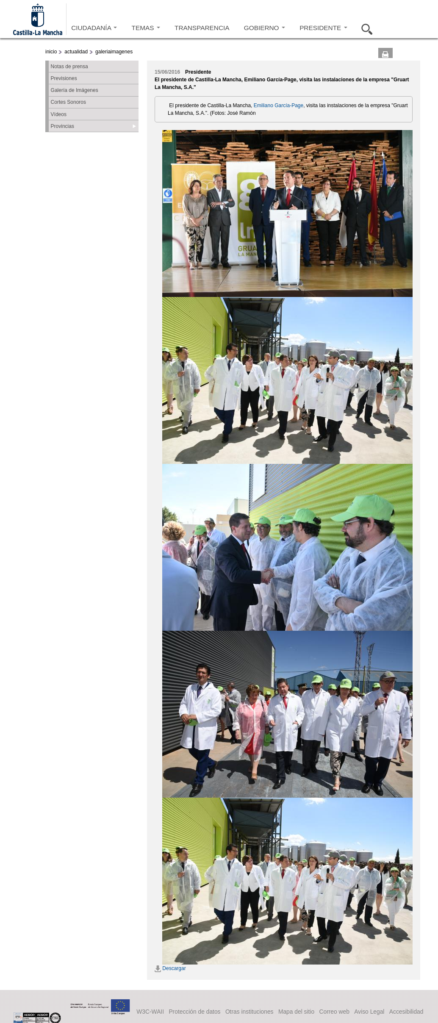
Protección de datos (194, 1011)
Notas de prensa (69, 66)
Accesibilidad (406, 1011)
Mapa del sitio (296, 1011)
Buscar (364, 28)
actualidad (76, 52)
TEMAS (146, 27)
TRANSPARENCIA (202, 27)
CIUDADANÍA (94, 27)
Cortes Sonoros (68, 102)
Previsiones (64, 78)
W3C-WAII (150, 1011)
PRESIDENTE (323, 27)
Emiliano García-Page (278, 105)
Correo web (334, 1011)
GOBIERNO (264, 27)
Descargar (170, 968)
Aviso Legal (369, 1011)
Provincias (62, 126)
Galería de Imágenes (74, 90)
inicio (51, 52)
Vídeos (59, 114)
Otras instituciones (249, 1011)
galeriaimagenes (114, 52)
